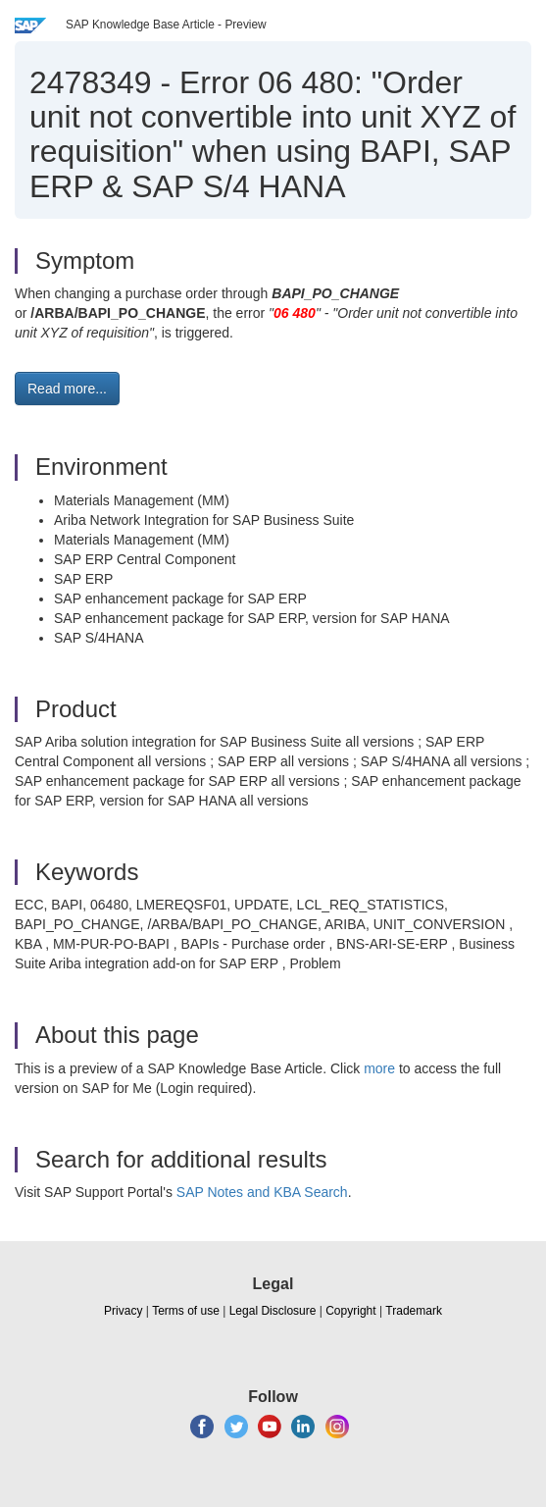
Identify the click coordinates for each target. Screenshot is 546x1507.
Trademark (413, 1311)
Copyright (350, 1311)
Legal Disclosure (273, 1311)
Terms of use (186, 1311)
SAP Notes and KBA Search (262, 1192)
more (379, 1068)
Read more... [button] (67, 388)
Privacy (123, 1311)
